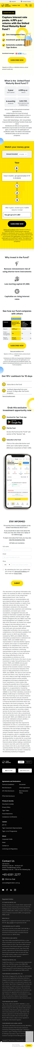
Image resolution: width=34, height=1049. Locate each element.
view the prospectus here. (17, 540)
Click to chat (10, 879)
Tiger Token (5, 810)
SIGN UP (28, 762)
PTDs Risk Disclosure (8, 796)
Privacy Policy (6, 807)
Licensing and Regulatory (9, 849)
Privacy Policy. (18, 573)
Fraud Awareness (7, 814)
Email (4, 554)
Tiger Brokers (11, 5)
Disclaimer (22, 784)
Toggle (30, 5)
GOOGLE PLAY (25, 770)
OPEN (29, 1045)
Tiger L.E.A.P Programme (9, 831)
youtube (3, 890)
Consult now (29, 1038)
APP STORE (9, 770)
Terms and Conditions (20, 571)
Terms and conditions (10, 115)
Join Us (4, 825)
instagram (15, 890)
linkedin (11, 890)
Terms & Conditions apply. (9, 396)
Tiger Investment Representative (12, 828)
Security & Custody (8, 804)
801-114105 (10, 922)
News (4, 842)
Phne (4, 561)
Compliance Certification (9, 817)
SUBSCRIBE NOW (17, 60)
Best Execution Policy (23, 792)
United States (27, 1)
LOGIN (21, 762)
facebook (7, 890)
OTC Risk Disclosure (8, 791)
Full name (6, 546)
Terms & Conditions (8, 784)
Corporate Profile (7, 839)
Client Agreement (24, 788)
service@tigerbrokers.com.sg (11, 883)
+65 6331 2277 (11, 874)
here (20, 534)
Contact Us (5, 845)
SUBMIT (17, 583)
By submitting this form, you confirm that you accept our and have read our (17, 571)
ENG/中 (13, 1)
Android (14, 422)
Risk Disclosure (6, 788)
